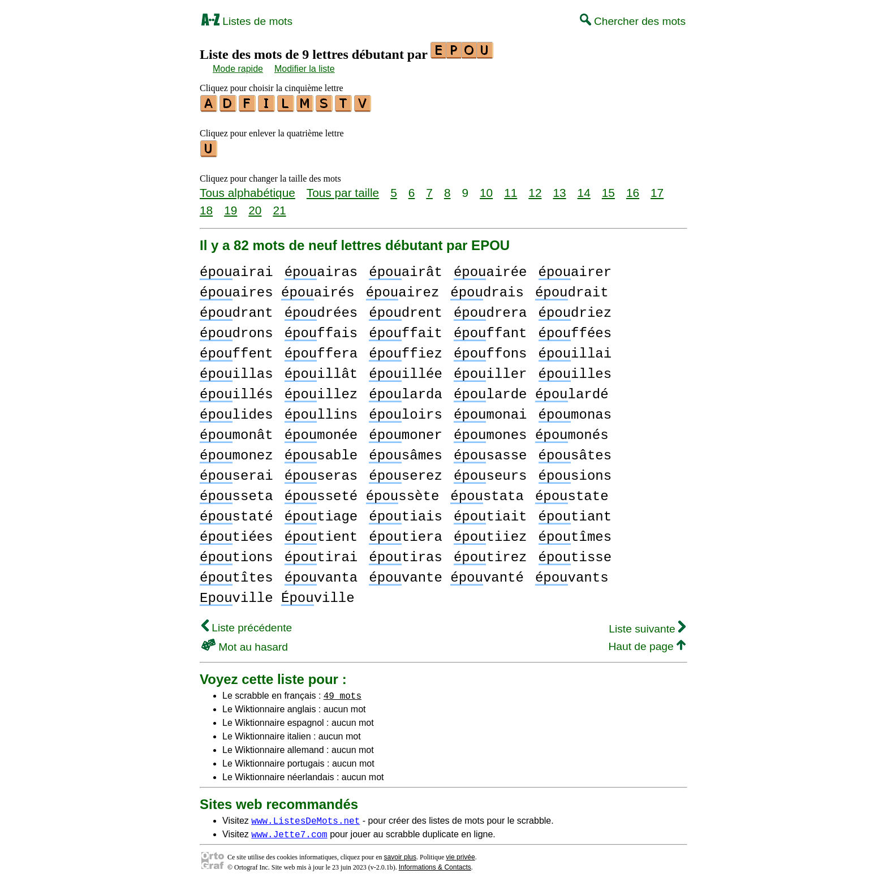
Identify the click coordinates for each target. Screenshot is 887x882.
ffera (321, 350)
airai (236, 269)
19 (230, 206)
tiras (405, 554)
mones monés (531, 432)
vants (572, 574)
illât (321, 371)
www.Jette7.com (289, 830)
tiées (236, 533)
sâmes (405, 452)
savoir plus (400, 854)
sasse (490, 452)
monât (236, 432)
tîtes (236, 574)
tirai (321, 554)
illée (405, 371)
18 (206, 206)
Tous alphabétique (247, 189)
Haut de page (647, 643)
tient (321, 533)
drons (236, 330)
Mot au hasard (244, 643)
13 (559, 189)
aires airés (277, 289)
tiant (575, 513)
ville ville (277, 595)
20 (254, 206)
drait (572, 289)
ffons (490, 350)
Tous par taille (343, 189)
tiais (405, 513)
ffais (321, 330)
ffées (575, 330)
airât (405, 269)
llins (321, 411)
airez (403, 289)
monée (321, 432)
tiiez (490, 533)
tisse (575, 554)
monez (236, 452)
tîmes (575, 533)
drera (490, 309)
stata (487, 493)
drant (236, 309)
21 (279, 206)
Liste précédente (246, 624)
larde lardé (531, 391)
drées (321, 309)
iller (490, 371)
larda (405, 391)
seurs (490, 472)
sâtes (575, 452)
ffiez (405, 350)
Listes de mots (246, 21)
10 (486, 189)
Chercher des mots (633, 21)
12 (534, 189)
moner (405, 432)
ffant (490, 330)
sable (321, 452)
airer (575, 269)
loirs (405, 411)
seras (321, 472)
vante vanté (446, 574)
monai (490, 411)
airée (490, 269)
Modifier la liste (304, 69)
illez (321, 391)
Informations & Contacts (435, 864)
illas (236, 371)
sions (575, 472)
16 (632, 189)
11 (510, 189)
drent (405, 309)
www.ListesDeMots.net (305, 817)
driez (575, 309)
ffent (236, 350)
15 (608, 189)
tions (236, 554)
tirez (490, 554)
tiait (490, 513)
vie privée (460, 854)
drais (487, 289)
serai (236, 472)
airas (321, 269)
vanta (321, 574)
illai (575, 350)
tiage (321, 513)
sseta (236, 493)
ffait (405, 330)
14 (584, 189)
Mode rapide (238, 69)
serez (405, 472)
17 (657, 189)
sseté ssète (362, 493)
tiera (405, 533)
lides (236, 411)
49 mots (342, 692)
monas (575, 411)
